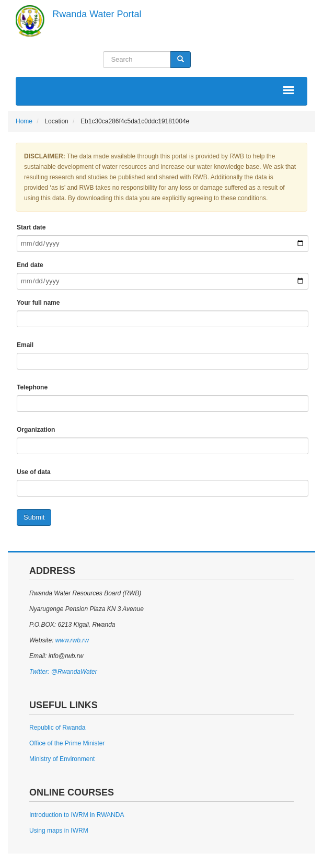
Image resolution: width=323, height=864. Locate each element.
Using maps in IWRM (58, 830)
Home (24, 121)
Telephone (32, 387)
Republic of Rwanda (57, 727)
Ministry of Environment (62, 759)
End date (30, 265)
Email (25, 345)
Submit (34, 517)
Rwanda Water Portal (96, 14)
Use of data (34, 472)
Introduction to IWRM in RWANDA (76, 815)
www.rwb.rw (70, 640)
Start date (31, 227)
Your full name (38, 302)
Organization (36, 429)
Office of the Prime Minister (67, 743)
